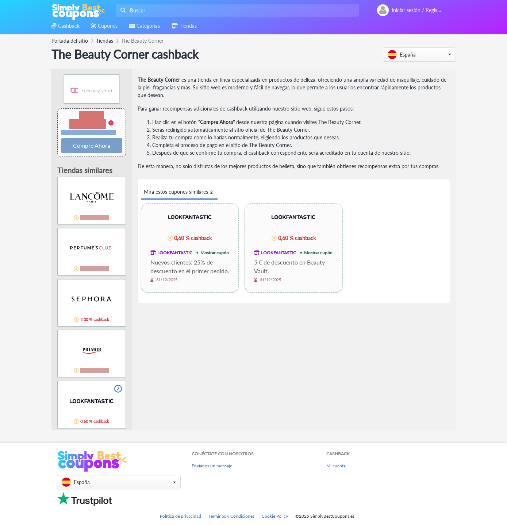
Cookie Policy (275, 516)
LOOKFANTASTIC (174, 252)
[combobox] (236, 10)
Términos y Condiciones (231, 516)
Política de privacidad (180, 516)
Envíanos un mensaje (212, 465)
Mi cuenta (336, 465)
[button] (419, 54)
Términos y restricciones (88, 132)
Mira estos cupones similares (179, 192)
